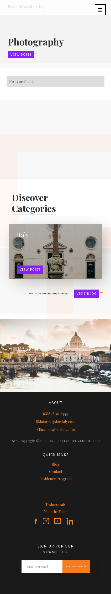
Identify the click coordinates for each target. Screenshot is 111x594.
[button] (100, 9)
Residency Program (55, 478)
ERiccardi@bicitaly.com (55, 429)
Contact (55, 471)
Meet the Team (55, 511)
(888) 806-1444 (55, 413)
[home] (4, 3)
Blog (55, 464)
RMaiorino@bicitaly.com (55, 421)
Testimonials (55, 504)
